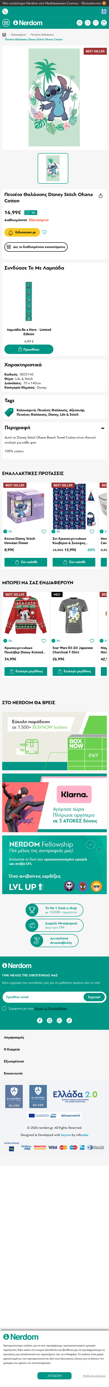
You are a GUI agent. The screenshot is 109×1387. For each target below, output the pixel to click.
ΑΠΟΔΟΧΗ (54, 1376)
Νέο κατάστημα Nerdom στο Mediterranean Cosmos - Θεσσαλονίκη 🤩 (54, 3)
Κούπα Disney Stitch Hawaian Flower (19, 540)
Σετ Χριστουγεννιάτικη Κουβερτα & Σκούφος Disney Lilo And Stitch (69, 540)
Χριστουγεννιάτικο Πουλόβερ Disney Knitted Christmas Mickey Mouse (23, 650)
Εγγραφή (94, 997)
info (82, 1135)
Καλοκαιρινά (18, 34)
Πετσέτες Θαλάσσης (42, 34)
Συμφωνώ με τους (38, 1008)
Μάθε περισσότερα (94, 1375)
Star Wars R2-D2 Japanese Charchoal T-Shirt (73, 650)
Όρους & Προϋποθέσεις (50, 1008)
